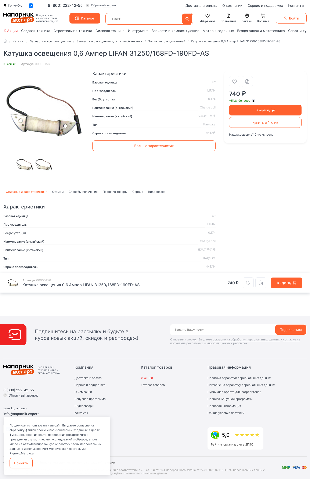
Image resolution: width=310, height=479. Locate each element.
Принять (21, 463)
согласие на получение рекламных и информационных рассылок (235, 341)
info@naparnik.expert (21, 414)
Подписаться (291, 330)
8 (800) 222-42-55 (65, 5)
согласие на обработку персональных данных (246, 339)
